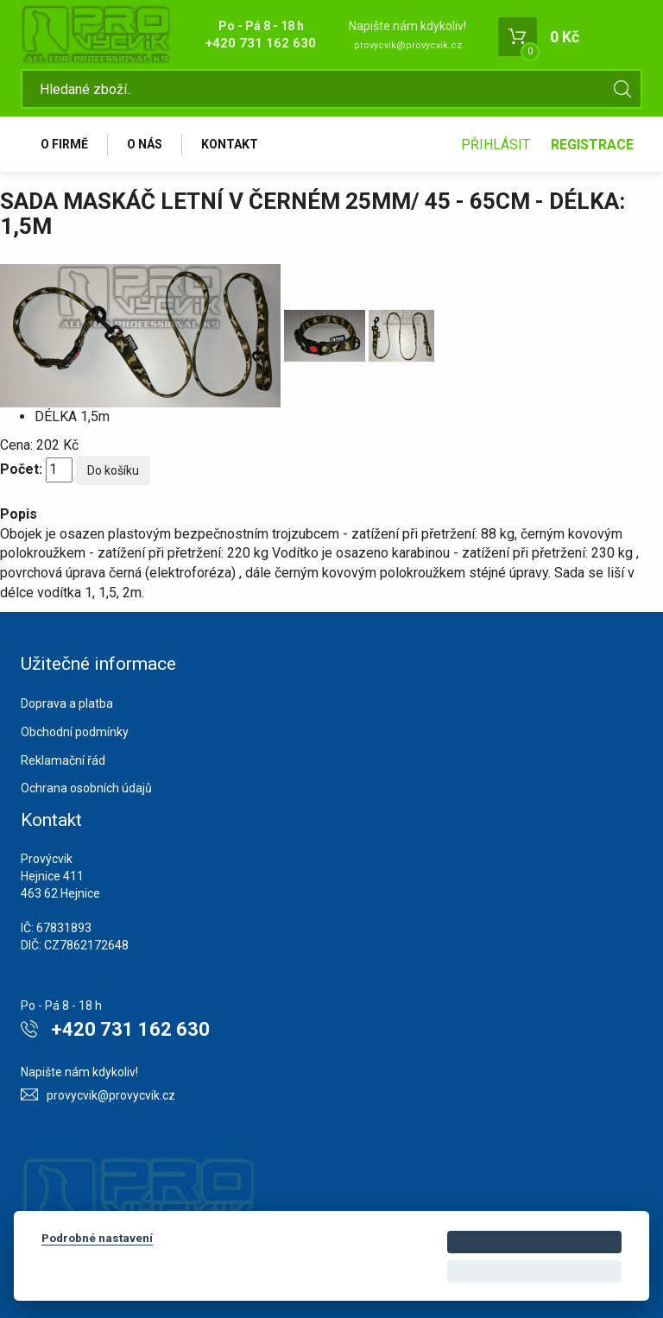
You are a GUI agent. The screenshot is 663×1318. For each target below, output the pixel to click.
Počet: (21, 469)
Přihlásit (495, 144)
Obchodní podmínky (75, 732)
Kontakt (229, 144)
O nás (144, 144)
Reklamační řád (63, 760)
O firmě (64, 144)
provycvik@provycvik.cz (408, 45)
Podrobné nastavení (97, 1238)
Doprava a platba (67, 703)
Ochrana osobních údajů (86, 788)
